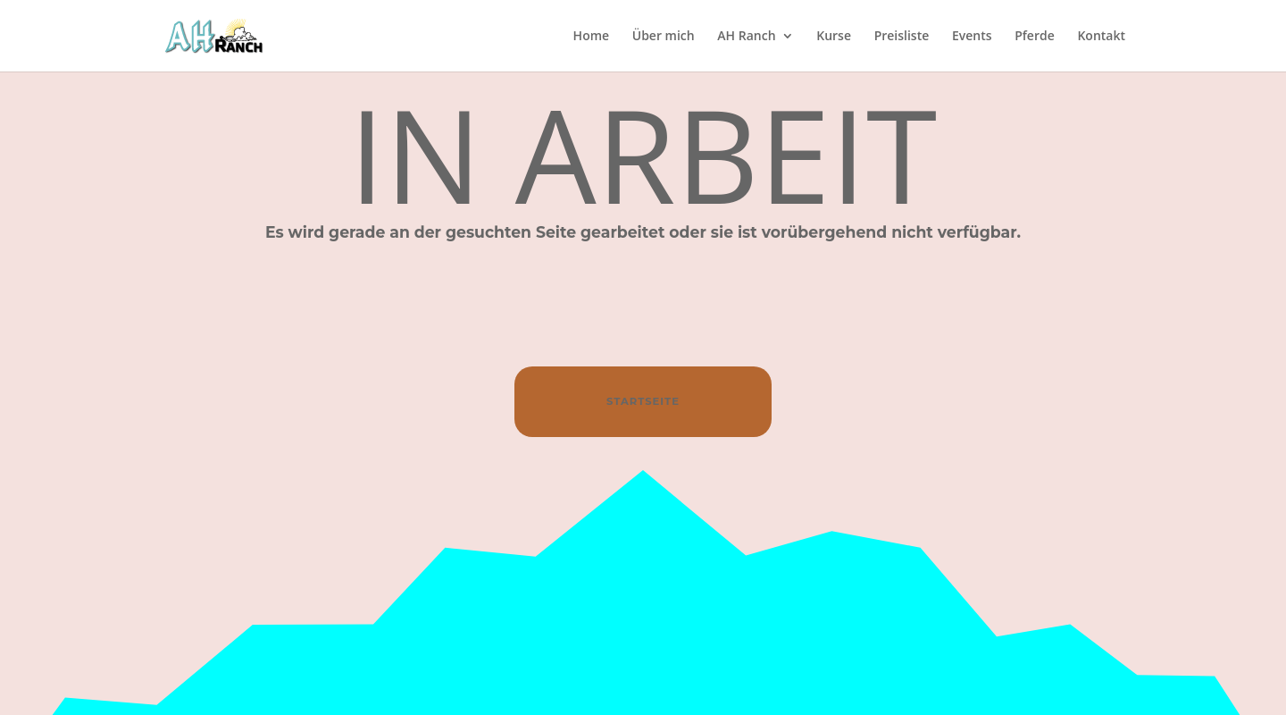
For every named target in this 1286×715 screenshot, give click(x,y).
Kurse (833, 36)
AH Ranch (746, 36)
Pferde (1035, 36)
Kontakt (1101, 36)
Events (972, 36)
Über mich (663, 36)
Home (591, 36)
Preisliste (902, 36)
